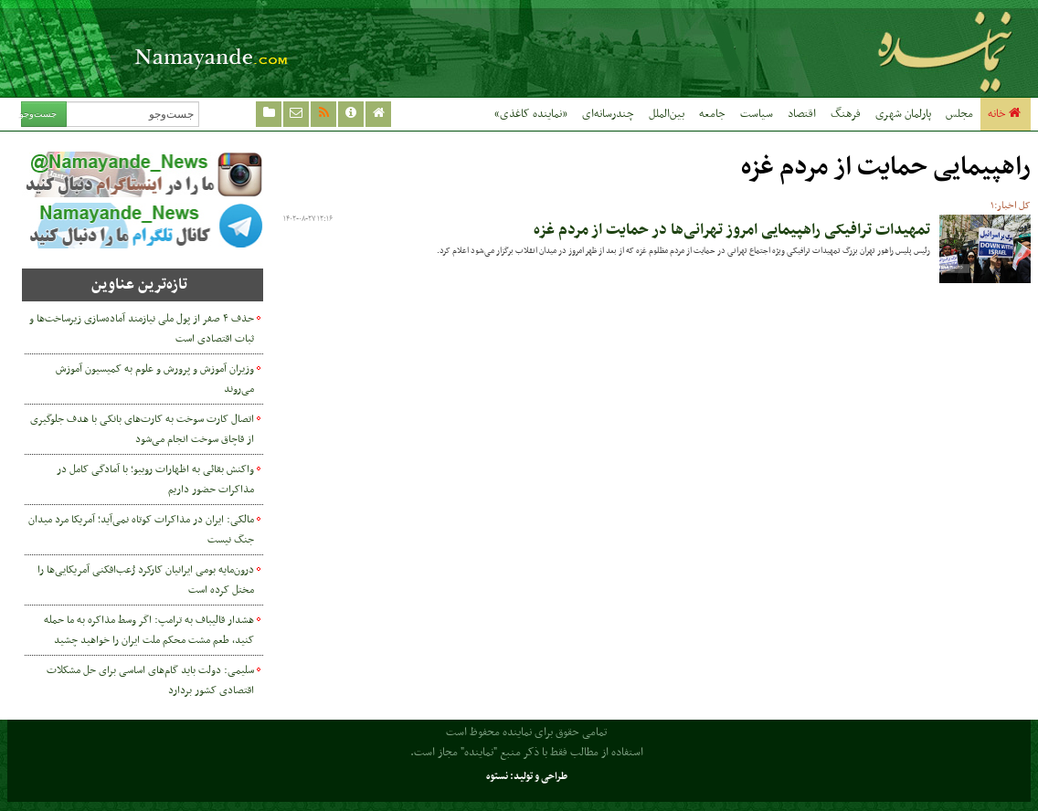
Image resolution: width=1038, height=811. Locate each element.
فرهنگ (846, 114)
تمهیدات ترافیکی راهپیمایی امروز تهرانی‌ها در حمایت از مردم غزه (732, 230)
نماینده (846, 48)
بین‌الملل (666, 114)
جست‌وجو (39, 114)
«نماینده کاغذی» (530, 114)
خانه (1005, 114)
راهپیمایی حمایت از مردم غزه (886, 167)
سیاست (756, 114)
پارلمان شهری (903, 114)
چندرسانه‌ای (608, 114)
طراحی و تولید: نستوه (526, 776)
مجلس (959, 114)
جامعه (712, 114)
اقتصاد (802, 114)
